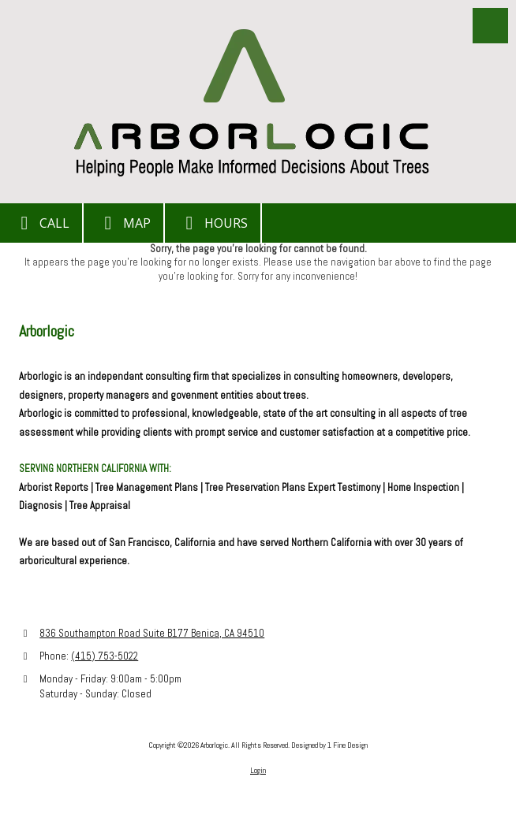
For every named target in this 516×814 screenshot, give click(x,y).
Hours (213, 223)
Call (41, 223)
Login (258, 770)
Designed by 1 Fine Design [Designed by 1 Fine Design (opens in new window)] (329, 745)
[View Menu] (490, 25)
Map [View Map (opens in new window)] (123, 223)
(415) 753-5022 (104, 656)
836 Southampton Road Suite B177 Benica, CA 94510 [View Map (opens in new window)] (151, 633)
